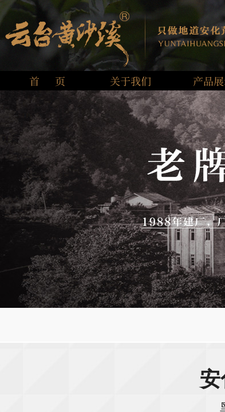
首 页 (47, 80)
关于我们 (130, 80)
